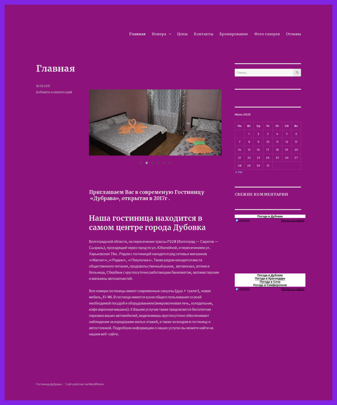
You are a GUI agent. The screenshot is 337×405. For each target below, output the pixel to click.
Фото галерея (267, 34)
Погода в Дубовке (270, 216)
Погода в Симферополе (270, 285)
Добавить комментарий (54, 92)
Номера (159, 34)
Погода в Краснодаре (270, 278)
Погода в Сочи (270, 281)
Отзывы (293, 34)
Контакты (203, 34)
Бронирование (234, 34)
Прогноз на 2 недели (292, 220)
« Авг (238, 172)
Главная (137, 34)
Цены (182, 34)
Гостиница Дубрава (49, 384)
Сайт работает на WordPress (84, 384)
